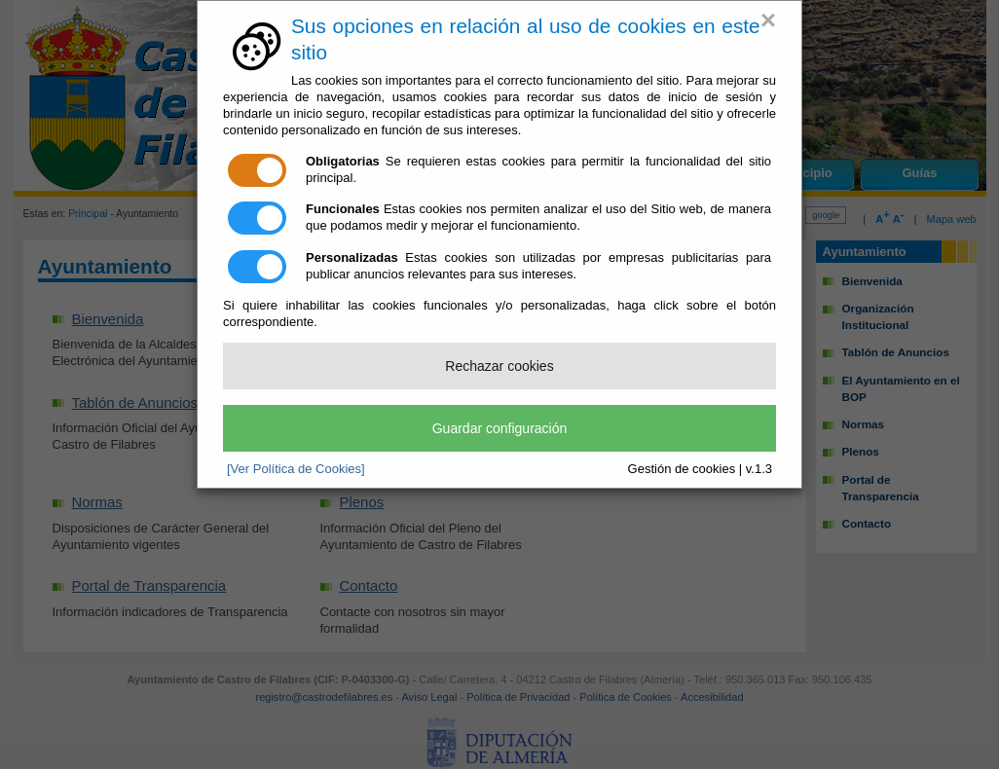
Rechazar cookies (499, 366)
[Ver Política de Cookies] (296, 468)
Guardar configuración (500, 428)
